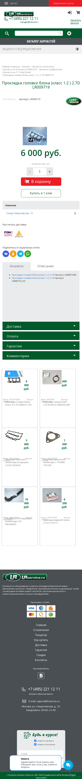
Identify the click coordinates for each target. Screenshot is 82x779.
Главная (41, 625)
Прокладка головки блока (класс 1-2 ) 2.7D (33, 274)
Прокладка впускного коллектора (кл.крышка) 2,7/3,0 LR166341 (16, 462)
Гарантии (41, 346)
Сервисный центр (63, 3)
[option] (41, 136)
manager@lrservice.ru (29, 22)
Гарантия (41, 650)
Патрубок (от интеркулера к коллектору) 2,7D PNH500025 (18, 521)
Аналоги (16, 266)
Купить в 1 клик (41, 193)
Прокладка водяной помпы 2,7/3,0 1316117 (56, 521)
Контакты (41, 660)
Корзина (78, 14)
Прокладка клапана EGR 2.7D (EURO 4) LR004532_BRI (56, 403)
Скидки (41, 655)
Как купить (41, 640)
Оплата (41, 336)
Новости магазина (45, 740)
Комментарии (41, 356)
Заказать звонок (75, 21)
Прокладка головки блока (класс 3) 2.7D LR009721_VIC (18, 403)
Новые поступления (46, 744)
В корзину (41, 181)
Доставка (41, 326)
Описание (45, 266)
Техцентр (41, 635)
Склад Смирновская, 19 (19, 213)
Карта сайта (41, 777)
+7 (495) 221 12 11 (23, 18)
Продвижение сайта (52, 775)
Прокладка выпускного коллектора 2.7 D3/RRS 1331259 (54, 462)
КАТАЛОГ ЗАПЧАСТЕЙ (41, 41)
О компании (41, 630)
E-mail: (44, 701)
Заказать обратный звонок (41, 694)
